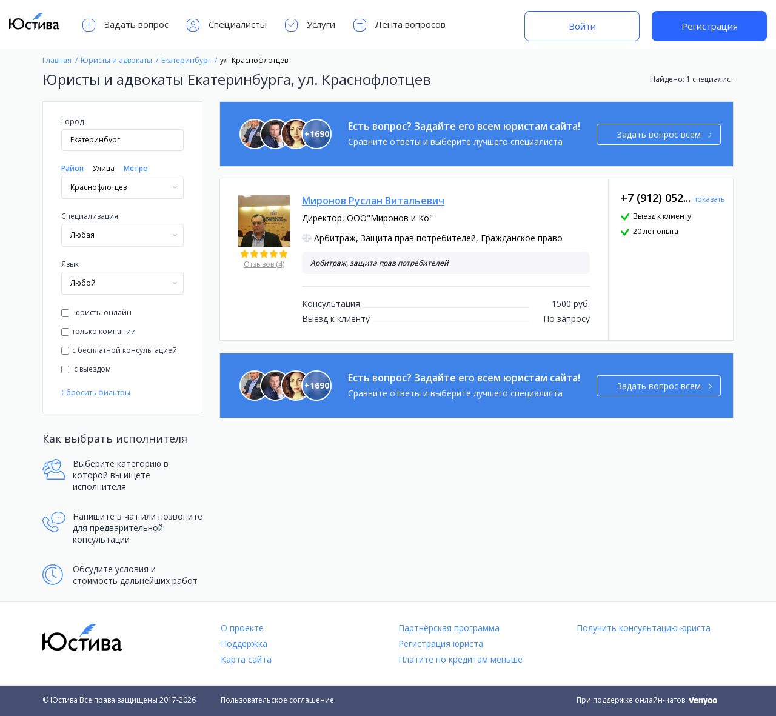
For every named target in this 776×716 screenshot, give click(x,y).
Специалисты (227, 25)
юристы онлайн (96, 312)
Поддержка (244, 643)
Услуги (310, 25)
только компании (98, 331)
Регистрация (709, 26)
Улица (104, 168)
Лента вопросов (399, 25)
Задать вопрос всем (664, 134)
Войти (582, 26)
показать (709, 199)
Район (72, 168)
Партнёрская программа (449, 628)
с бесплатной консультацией (119, 350)
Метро (136, 168)
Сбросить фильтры (95, 392)
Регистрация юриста (440, 643)
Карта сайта (246, 659)
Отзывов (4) (264, 264)
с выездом (86, 369)
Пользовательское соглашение (277, 700)
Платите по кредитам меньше (460, 659)
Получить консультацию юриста (644, 628)
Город (72, 121)
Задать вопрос (125, 25)
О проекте (242, 628)
